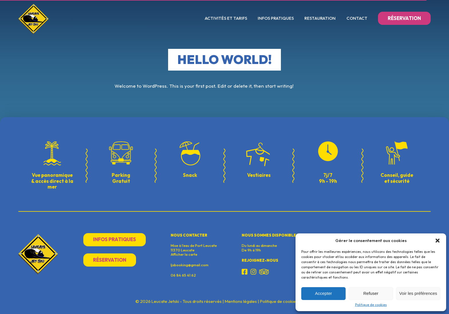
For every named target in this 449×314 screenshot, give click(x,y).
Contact (356, 18)
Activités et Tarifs (226, 18)
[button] (437, 240)
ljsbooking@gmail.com (189, 265)
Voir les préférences (418, 293)
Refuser (371, 293)
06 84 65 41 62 (183, 275)
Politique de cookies (371, 305)
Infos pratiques (276, 18)
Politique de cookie (278, 301)
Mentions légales (241, 301)
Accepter (323, 293)
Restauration (320, 18)
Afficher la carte (184, 254)
